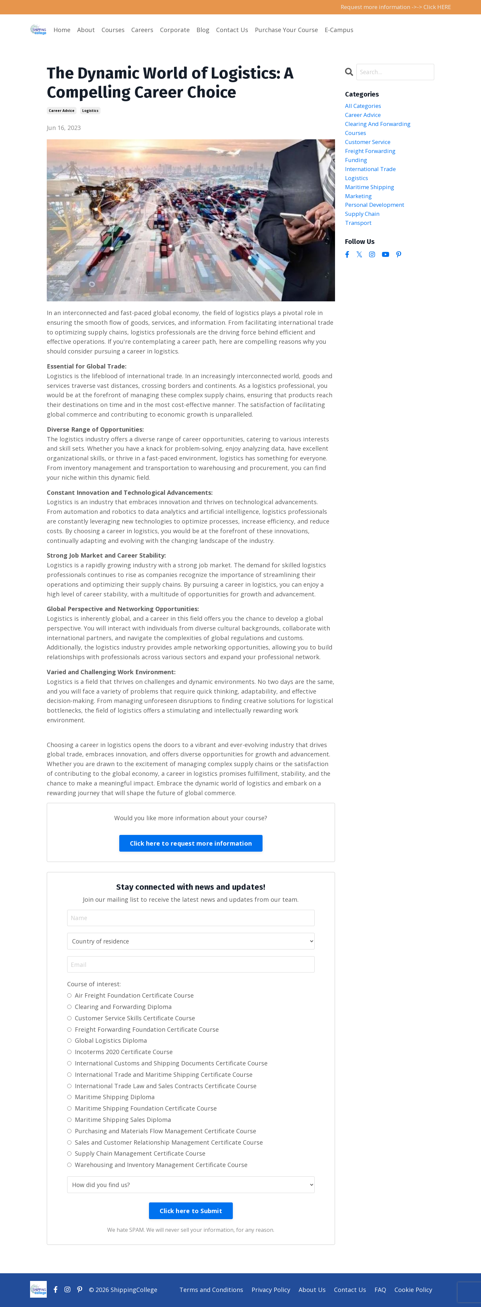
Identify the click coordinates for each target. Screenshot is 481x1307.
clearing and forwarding (380, 126)
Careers (142, 30)
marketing (360, 203)
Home (61, 30)
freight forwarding (373, 155)
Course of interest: (94, 985)
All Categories (365, 107)
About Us (312, 1290)
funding (356, 165)
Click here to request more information (191, 844)
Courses (113, 30)
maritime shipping (372, 193)
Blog (202, 30)
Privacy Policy (271, 1290)
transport (360, 232)
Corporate (175, 30)
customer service (370, 145)
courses (356, 136)
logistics (90, 111)
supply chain (363, 222)
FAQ (380, 1290)
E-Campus (339, 30)
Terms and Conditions (211, 1290)
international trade (373, 174)
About (86, 30)
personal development (378, 213)
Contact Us (232, 30)
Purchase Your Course (286, 30)
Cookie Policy (413, 1290)
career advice (61, 111)
